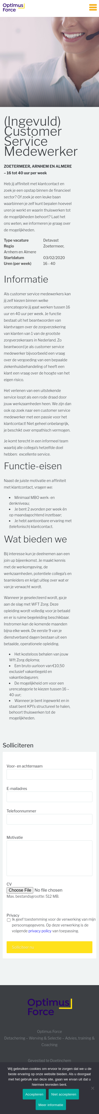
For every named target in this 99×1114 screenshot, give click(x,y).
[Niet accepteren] (92, 1088)
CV (9, 884)
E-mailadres (17, 788)
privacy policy (40, 931)
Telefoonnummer (21, 811)
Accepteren (34, 1094)
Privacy (13, 915)
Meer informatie (50, 1105)
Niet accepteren (63, 1094)
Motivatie (15, 837)
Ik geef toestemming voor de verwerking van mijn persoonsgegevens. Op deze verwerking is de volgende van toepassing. (54, 925)
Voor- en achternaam (25, 766)
